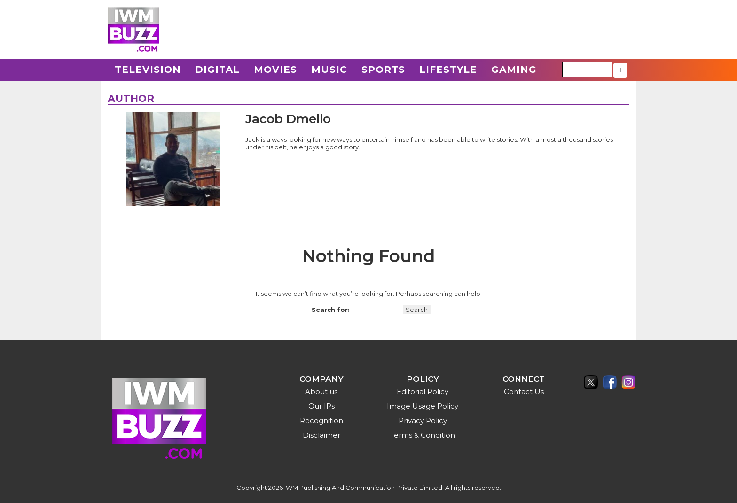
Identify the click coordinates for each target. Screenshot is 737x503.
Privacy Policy (423, 420)
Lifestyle (448, 69)
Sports (383, 69)
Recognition (321, 420)
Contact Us (524, 391)
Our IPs (321, 406)
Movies (275, 69)
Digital (217, 69)
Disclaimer (321, 435)
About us (321, 391)
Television (148, 69)
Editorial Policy (422, 391)
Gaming (514, 69)
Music (329, 69)
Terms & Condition (422, 435)
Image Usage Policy (422, 406)
